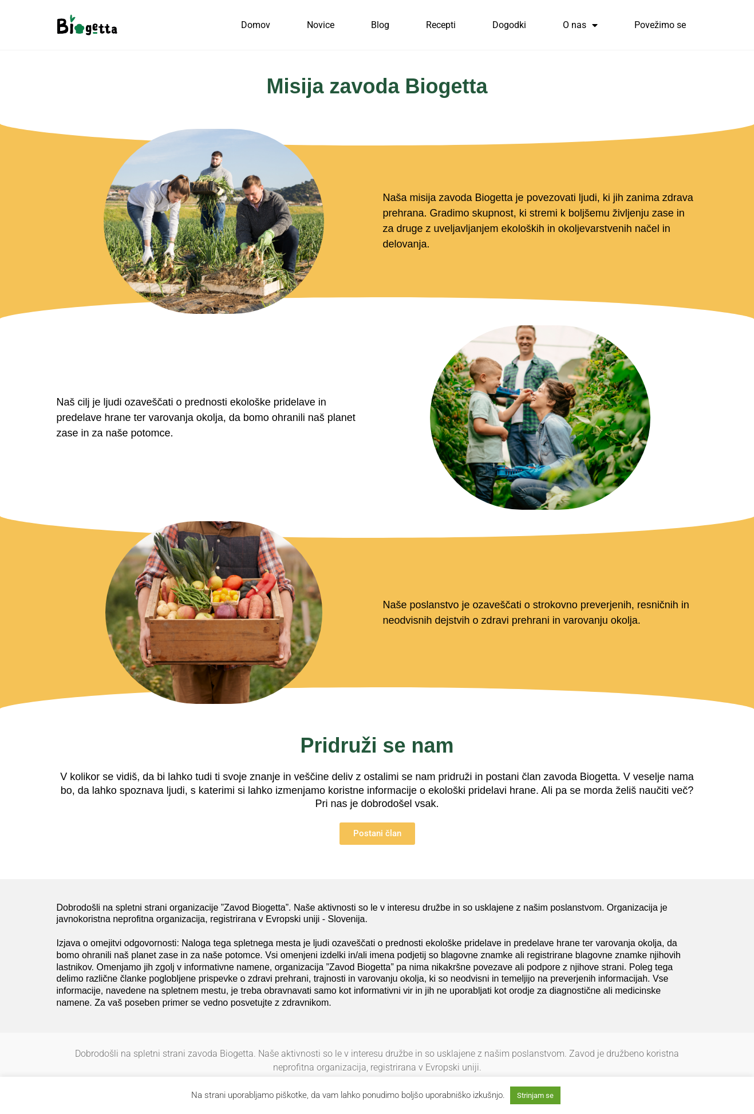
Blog (380, 24)
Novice (320, 24)
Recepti (441, 24)
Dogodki (509, 24)
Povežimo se (660, 24)
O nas (580, 25)
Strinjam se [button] (535, 1095)
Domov (255, 24)
